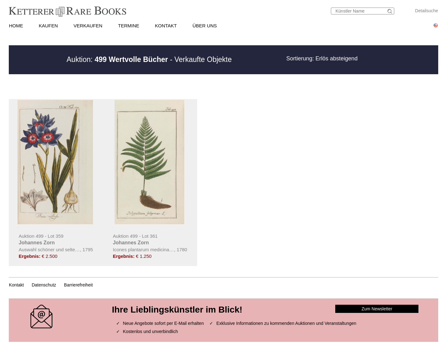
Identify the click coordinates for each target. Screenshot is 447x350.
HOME (16, 25)
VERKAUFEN (87, 25)
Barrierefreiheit (78, 284)
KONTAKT (166, 25)
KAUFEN (48, 25)
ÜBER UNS (204, 25)
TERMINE (128, 25)
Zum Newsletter (377, 308)
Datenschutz (44, 284)
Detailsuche (426, 10)
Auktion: (117, 59)
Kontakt (16, 284)
